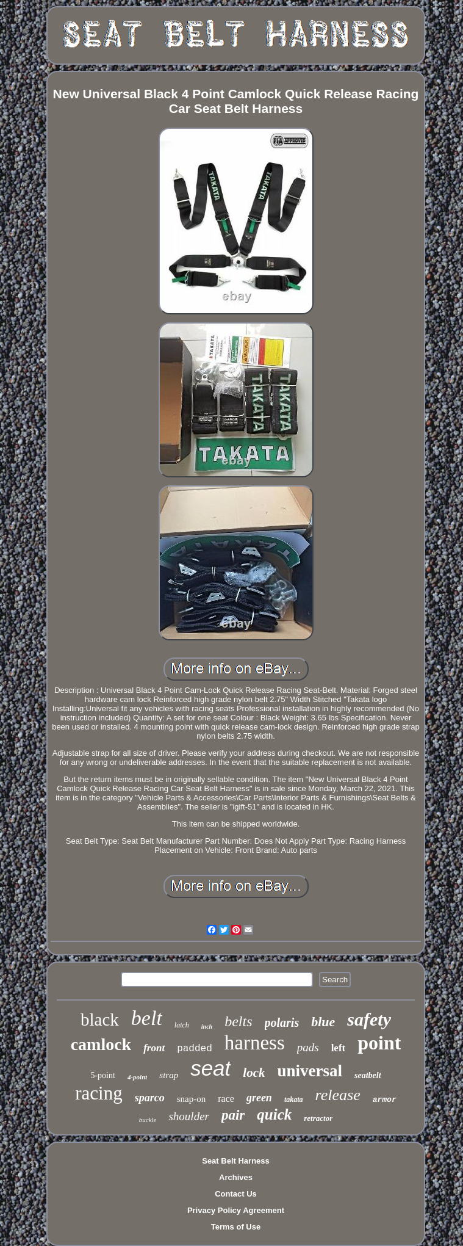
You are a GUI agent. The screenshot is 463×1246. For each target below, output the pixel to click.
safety (369, 1019)
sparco (150, 1098)
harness (254, 1043)
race (226, 1098)
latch (181, 1025)
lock (254, 1072)
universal (309, 1071)
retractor (318, 1118)
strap (168, 1075)
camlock (101, 1044)
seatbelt (367, 1075)
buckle (148, 1119)
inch (206, 1026)
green (259, 1098)
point (379, 1043)
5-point (102, 1075)
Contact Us (236, 1193)
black (100, 1019)
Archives (236, 1177)
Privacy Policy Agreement (235, 1210)
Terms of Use (235, 1226)
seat (210, 1068)
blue (323, 1021)
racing (98, 1093)
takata (293, 1099)
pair (233, 1115)
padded (194, 1048)
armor (385, 1099)
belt (146, 1018)
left (338, 1048)
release (338, 1095)
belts (238, 1021)
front (154, 1048)
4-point (137, 1077)
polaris (282, 1022)
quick (274, 1114)
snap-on (191, 1099)
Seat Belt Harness (236, 1160)
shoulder (188, 1116)
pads (308, 1047)
